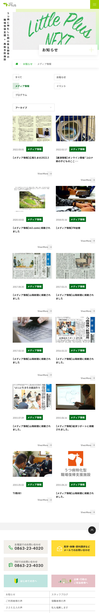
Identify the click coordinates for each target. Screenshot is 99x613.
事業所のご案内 (14, 536)
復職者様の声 (58, 516)
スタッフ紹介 (58, 536)
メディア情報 (22, 86)
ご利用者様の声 (14, 516)
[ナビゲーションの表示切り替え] (94, 4)
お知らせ (61, 77)
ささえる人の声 (14, 523)
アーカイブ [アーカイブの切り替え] (21, 107)
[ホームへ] (16, 64)
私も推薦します (59, 523)
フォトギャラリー (60, 529)
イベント (61, 86)
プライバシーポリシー (17, 552)
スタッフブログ (59, 510)
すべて (18, 77)
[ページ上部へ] (92, 445)
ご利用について (14, 529)
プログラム (21, 94)
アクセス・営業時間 (16, 543)
